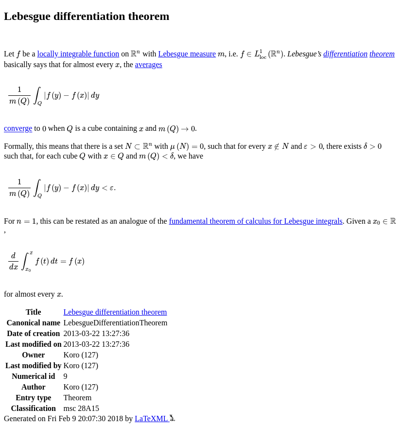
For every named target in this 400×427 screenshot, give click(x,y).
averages (148, 64)
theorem (382, 54)
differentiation (345, 54)
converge (18, 129)
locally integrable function (78, 54)
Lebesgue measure (187, 54)
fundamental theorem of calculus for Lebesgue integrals (256, 221)
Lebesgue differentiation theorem (115, 312)
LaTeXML (155, 418)
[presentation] (18, 54)
